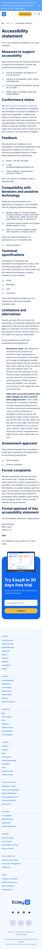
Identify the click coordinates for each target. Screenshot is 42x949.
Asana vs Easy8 (8, 838)
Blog (3, 713)
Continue (21, 611)
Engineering (6, 823)
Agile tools (6, 651)
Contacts (5, 746)
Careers (5, 750)
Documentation (7, 731)
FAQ (3, 720)
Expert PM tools (8, 644)
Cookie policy (7, 889)
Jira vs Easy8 (7, 841)
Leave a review (7, 775)
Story (4, 753)
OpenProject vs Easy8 (10, 845)
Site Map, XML (21, 934)
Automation (6, 665)
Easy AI (4, 654)
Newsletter (6, 764)
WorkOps (5, 662)
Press (4, 767)
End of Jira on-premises (10, 790)
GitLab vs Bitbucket (9, 793)
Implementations (8, 680)
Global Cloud (6, 691)
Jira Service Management (11, 864)
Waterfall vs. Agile (8, 786)
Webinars (5, 724)
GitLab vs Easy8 (8, 848)
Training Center (7, 727)
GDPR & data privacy (9, 882)
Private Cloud (7, 694)
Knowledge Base (8, 647)
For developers (7, 735)
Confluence (6, 867)
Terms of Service (25, 944)
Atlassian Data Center (10, 860)
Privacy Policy (10, 944)
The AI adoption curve (10, 797)
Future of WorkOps (9, 800)
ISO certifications (8, 886)
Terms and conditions (10, 879)
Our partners (6, 757)
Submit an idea (7, 771)
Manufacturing (7, 819)
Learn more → (20, 8)
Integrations (6, 684)
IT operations (7, 816)
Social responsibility (9, 760)
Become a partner (8, 702)
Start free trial (25, 14)
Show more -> (7, 804)
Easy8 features (7, 640)
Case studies (7, 717)
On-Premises (6, 687)
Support (5, 698)
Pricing (4, 669)
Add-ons (5, 658)
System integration (9, 826)
